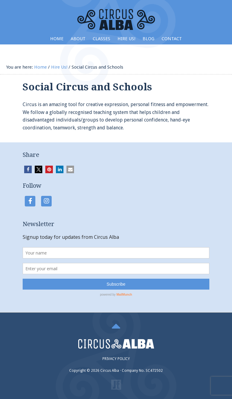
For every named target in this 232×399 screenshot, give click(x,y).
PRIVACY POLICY (116, 359)
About (78, 38)
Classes (101, 38)
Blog (148, 38)
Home (56, 38)
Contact (172, 38)
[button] (28, 169)
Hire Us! (126, 38)
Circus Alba (116, 19)
